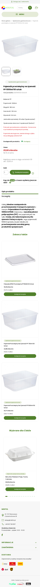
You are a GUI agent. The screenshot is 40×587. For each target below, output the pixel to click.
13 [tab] (28, 496)
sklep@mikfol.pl (10, 520)
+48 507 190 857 (10, 524)
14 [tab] (30, 496)
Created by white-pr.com (22, 580)
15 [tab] (32, 496)
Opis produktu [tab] (8, 191)
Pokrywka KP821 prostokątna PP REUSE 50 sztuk (19, 284)
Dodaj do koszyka (20, 172)
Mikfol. (13, 580)
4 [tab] (12, 496)
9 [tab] (21, 496)
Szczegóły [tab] (6, 196)
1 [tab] (6, 496)
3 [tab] (10, 496)
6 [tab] (16, 496)
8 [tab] (19, 496)
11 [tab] (25, 496)
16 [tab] (34, 496)
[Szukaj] (24, 8)
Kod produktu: (8, 93)
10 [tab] (23, 496)
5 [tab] (14, 496)
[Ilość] (6, 172)
